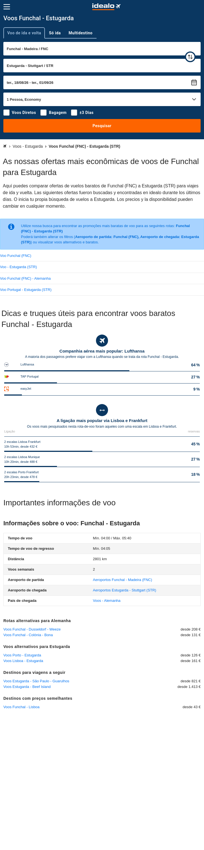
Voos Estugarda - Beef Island (27, 687)
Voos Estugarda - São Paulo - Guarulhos (36, 681)
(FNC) (122, 580)
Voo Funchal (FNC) (15, 256)
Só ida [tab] (55, 33)
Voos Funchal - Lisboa (21, 707)
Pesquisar (102, 126)
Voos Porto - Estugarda (22, 655)
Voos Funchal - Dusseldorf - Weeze (32, 629)
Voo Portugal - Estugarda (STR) (26, 290)
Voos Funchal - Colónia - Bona (28, 635)
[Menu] (6, 6)
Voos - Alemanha (106, 600)
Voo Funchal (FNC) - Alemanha (25, 278)
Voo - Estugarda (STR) (18, 267)
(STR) (124, 590)
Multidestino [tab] (81, 33)
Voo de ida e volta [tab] (24, 33)
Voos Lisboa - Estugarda (23, 661)
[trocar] (190, 56)
